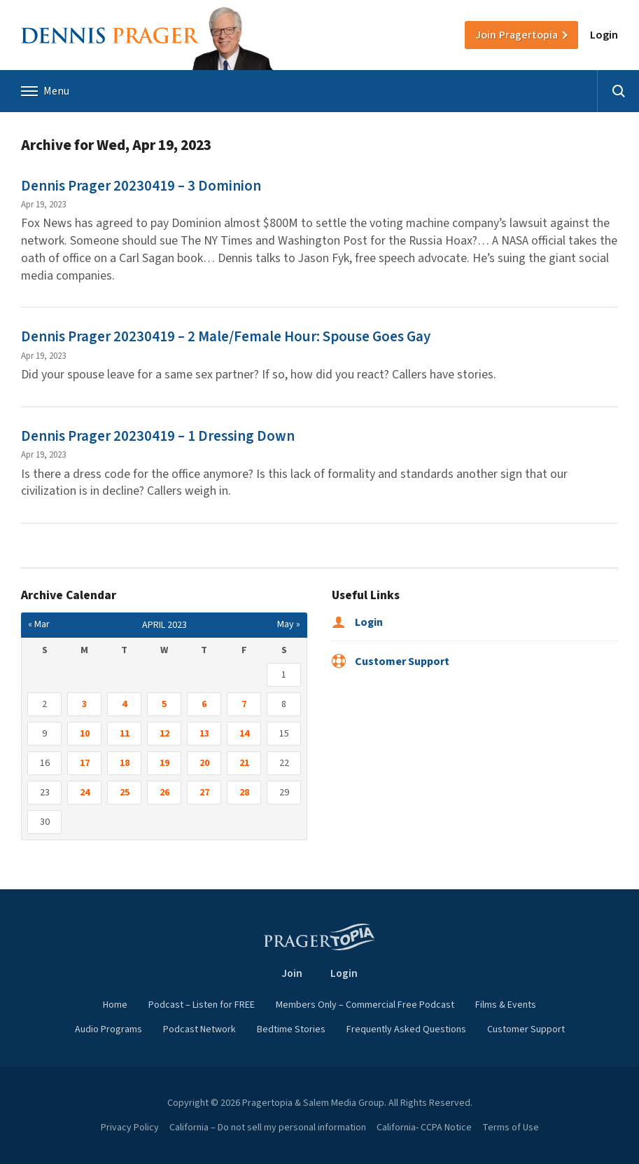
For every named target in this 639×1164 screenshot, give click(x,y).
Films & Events (505, 1005)
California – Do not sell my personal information (267, 1128)
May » (288, 624)
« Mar (39, 624)
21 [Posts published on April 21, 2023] (244, 763)
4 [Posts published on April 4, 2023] (124, 704)
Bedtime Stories (291, 1029)
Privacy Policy (130, 1128)
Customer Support (390, 661)
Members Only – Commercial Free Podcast (365, 1005)
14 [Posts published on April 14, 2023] (244, 734)
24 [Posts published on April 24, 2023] (85, 793)
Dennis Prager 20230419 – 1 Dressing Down (158, 435)
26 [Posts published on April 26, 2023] (164, 793)
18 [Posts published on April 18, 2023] (124, 763)
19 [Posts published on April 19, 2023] (164, 763)
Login (604, 35)
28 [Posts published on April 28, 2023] (244, 793)
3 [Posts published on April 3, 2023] (84, 704)
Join (516, 35)
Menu (45, 91)
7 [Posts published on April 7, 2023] (243, 704)
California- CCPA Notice (424, 1128)
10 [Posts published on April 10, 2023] (85, 734)
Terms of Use (510, 1128)
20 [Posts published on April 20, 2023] (204, 763)
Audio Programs (108, 1029)
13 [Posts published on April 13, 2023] (204, 734)
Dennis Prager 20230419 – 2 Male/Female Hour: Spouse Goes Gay (225, 336)
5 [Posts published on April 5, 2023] (164, 704)
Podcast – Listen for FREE (201, 1005)
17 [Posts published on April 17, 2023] (85, 763)
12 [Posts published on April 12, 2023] (164, 734)
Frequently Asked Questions (406, 1029)
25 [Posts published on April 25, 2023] (124, 793)
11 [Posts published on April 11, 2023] (124, 734)
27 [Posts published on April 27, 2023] (204, 793)
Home (115, 1005)
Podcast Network (199, 1029)
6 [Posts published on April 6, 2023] (204, 704)
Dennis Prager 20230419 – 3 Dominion (141, 185)
